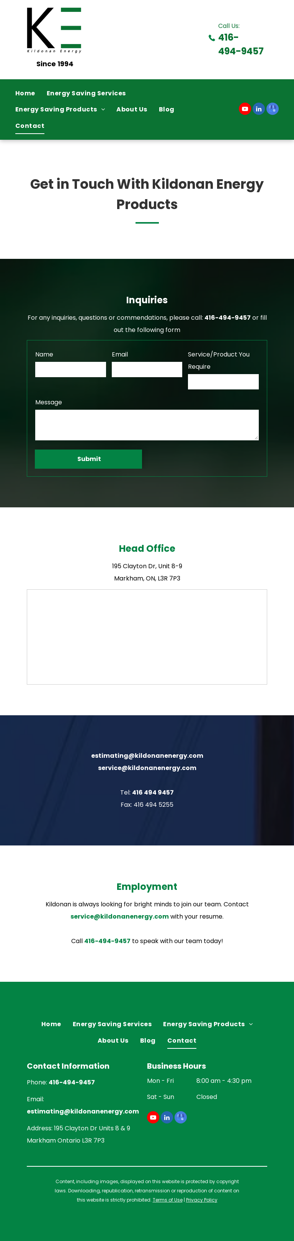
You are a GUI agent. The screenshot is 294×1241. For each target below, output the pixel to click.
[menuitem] (31, 93)
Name (44, 354)
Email (120, 354)
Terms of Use (168, 1200)
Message (48, 402)
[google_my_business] (272, 110)
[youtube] (245, 110)
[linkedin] (259, 110)
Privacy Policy (201, 1200)
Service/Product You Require (219, 360)
